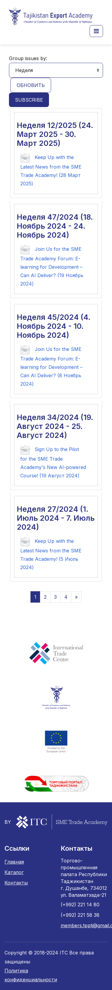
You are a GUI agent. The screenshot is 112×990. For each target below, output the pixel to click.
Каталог (14, 872)
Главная (14, 862)
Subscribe (29, 100)
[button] (96, 31)
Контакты (16, 883)
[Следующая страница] (76, 597)
